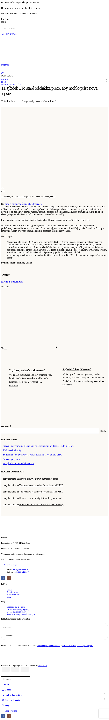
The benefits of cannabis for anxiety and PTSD (41, 485)
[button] (14, 385)
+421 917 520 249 (21, 572)
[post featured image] (27, 335)
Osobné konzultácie (12, 695)
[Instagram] (9, 578)
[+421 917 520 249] (54, 34)
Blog (5, 705)
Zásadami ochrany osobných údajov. (77, 645)
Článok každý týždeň (32, 204)
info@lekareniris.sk (22, 569)
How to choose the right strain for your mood (40, 498)
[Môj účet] (54, 64)
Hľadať (6, 426)
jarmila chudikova (13, 204)
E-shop (6, 689)
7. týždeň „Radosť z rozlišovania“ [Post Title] (27, 370)
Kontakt (12, 28)
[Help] (54, 73)
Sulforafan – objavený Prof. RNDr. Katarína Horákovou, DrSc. (32, 454)
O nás (4, 28)
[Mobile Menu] (3, 41)
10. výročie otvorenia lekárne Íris (18, 463)
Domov (6, 684)
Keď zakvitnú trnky (12, 450)
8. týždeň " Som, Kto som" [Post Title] (77, 369)
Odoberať (9, 636)
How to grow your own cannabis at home (38, 479)
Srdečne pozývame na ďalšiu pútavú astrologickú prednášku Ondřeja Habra (38, 446)
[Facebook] (3, 578)
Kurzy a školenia (11, 700)
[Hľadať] (33, 679)
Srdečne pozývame (12, 459)
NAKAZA (42, 665)
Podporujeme (9, 710)
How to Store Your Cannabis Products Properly (41, 504)
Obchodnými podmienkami (48, 645)
